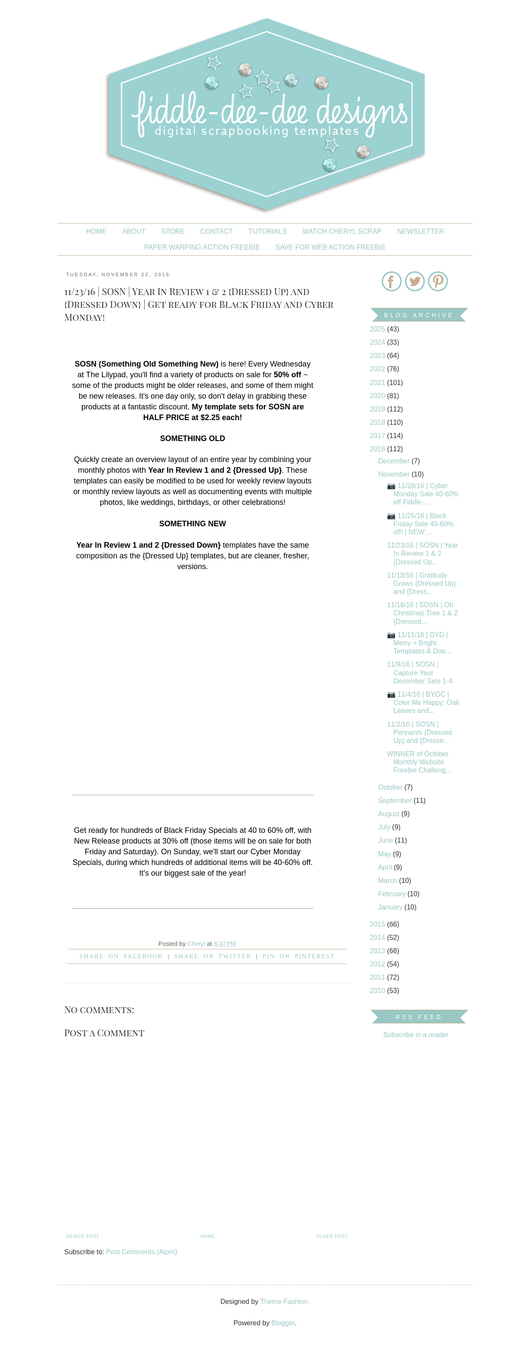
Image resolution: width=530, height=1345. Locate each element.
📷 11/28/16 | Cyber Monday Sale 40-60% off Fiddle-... (423, 494)
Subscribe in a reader (415, 1034)
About (134, 231)
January (391, 907)
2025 (378, 329)
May (385, 854)
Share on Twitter (212, 956)
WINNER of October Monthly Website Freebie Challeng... (419, 762)
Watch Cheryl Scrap (342, 231)
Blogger (283, 1323)
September (396, 800)
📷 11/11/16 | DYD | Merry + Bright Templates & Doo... (419, 643)
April (385, 867)
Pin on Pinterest (298, 956)
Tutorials (268, 231)
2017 (378, 435)
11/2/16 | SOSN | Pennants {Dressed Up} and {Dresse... (419, 732)
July (385, 827)
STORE (173, 231)
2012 (378, 964)
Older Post (332, 1236)
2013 (378, 950)
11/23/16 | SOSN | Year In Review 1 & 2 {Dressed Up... (422, 553)
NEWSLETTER (420, 231)
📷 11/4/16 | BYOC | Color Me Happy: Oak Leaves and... (423, 702)
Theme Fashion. (285, 1301)
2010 (378, 990)
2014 (378, 937)
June (386, 840)
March (388, 880)
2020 (378, 396)
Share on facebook (122, 956)
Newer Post (82, 1236)
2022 (378, 369)
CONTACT (216, 231)
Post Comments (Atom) (141, 1252)
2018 (378, 422)
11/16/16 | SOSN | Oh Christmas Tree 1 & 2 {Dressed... (422, 613)
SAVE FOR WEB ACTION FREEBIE (331, 247)
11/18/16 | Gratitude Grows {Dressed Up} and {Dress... (421, 583)
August (389, 813)
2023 (378, 355)
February (392, 894)
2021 (378, 382)
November (394, 474)
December (394, 461)
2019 (378, 409)
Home (96, 231)
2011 (378, 977)
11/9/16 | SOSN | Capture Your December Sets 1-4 (420, 672)
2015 (378, 924)
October (391, 787)
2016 (378, 449)
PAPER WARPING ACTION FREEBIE (202, 247)
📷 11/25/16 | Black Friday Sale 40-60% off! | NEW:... (420, 524)
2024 (378, 342)
